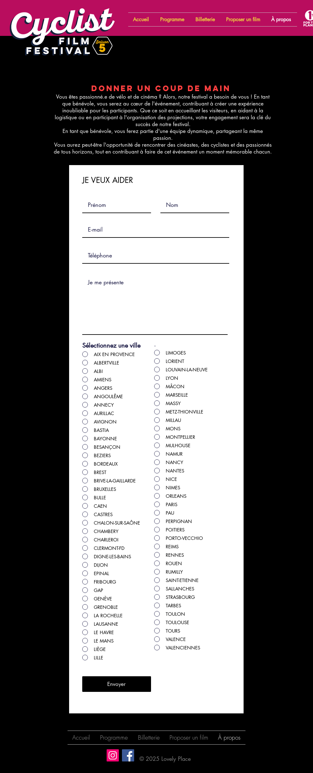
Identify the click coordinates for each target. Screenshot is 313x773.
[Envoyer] (116, 684)
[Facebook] (128, 755)
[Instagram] (113, 755)
